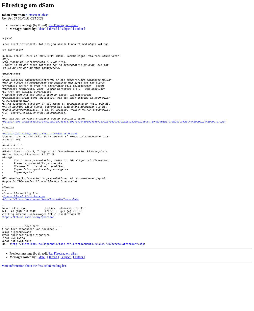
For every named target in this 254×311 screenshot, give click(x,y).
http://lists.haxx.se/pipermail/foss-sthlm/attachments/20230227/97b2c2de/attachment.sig (77, 285)
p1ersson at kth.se (37, 15)
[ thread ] (53, 28)
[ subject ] (66, 28)
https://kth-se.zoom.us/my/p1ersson (28, 253)
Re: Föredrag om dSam (63, 25)
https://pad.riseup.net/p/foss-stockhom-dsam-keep (40, 153)
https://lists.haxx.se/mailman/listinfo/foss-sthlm (41, 232)
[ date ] (42, 28)
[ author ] (79, 28)
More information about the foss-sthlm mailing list (34, 307)
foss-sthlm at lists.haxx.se (24, 228)
